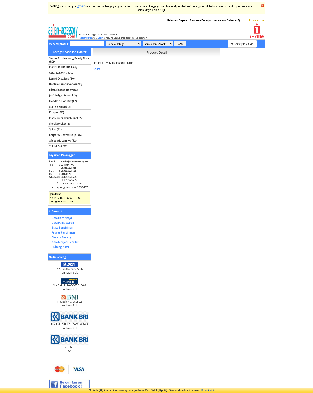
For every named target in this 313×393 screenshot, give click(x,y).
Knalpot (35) (56, 112)
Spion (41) (55, 129)
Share (96, 69)
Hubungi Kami (60, 247)
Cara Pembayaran (63, 223)
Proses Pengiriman (63, 232)
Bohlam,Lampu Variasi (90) (65, 84)
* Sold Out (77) (58, 146)
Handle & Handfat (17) (63, 101)
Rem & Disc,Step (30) (61, 78)
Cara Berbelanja (62, 218)
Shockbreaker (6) (59, 124)
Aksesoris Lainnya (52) (62, 141)
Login (100, 37)
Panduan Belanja (200, 20)
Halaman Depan (177, 20)
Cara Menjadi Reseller (65, 242)
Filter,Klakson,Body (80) (63, 90)
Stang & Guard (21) (60, 107)
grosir (81, 6)
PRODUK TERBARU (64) (63, 67)
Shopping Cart (242, 44)
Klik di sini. (208, 390)
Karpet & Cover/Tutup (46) (65, 135)
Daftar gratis (85, 37)
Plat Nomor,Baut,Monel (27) (66, 118)
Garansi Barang (61, 237)
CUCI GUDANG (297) (61, 73)
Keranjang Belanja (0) (226, 20)
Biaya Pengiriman (62, 227)
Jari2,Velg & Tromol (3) (63, 95)
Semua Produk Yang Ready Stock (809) (69, 59)
